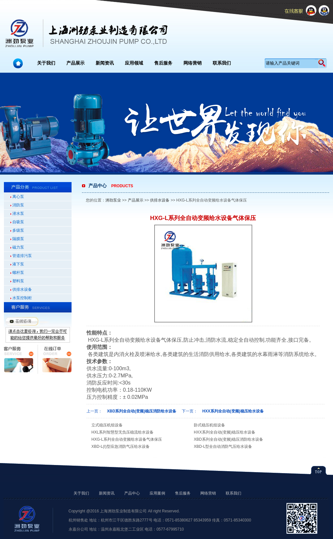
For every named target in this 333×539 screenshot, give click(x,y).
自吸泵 (18, 222)
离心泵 (18, 196)
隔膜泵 (18, 239)
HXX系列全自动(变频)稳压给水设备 (233, 411)
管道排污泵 (22, 255)
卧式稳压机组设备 (209, 425)
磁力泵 (18, 247)
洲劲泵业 (113, 200)
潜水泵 (18, 213)
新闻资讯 (105, 63)
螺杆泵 (18, 272)
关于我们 (46, 63)
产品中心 (132, 493)
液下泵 (18, 264)
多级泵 (18, 230)
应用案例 (157, 493)
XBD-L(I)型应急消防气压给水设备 (120, 446)
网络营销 (192, 63)
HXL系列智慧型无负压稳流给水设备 (122, 432)
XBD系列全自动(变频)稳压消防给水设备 (141, 411)
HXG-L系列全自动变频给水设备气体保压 (126, 439)
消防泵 (18, 205)
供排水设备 (22, 289)
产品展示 (75, 63)
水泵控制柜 (22, 298)
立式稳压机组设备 (107, 425)
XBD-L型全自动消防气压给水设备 (223, 446)
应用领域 (134, 63)
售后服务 (163, 63)
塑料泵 (18, 281)
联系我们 (222, 63)
